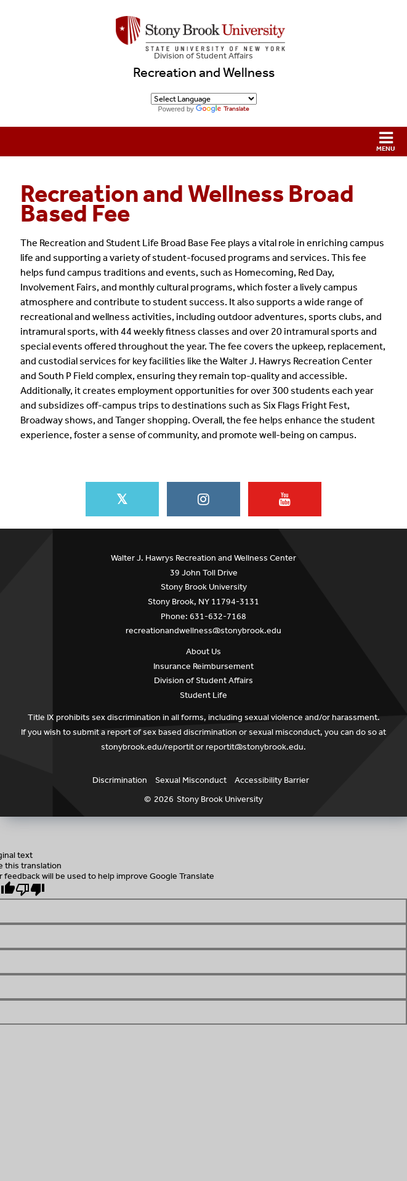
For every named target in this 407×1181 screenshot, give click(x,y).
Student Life (203, 695)
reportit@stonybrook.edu (255, 747)
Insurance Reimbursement (203, 666)
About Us (203, 651)
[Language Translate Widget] (204, 99)
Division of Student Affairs (203, 55)
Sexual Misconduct (191, 780)
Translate (222, 109)
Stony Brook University (220, 799)
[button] (203, 141)
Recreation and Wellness (204, 73)
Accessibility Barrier (272, 780)
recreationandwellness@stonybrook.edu (203, 630)
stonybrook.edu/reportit (147, 747)
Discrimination (119, 780)
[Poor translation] (30, 889)
